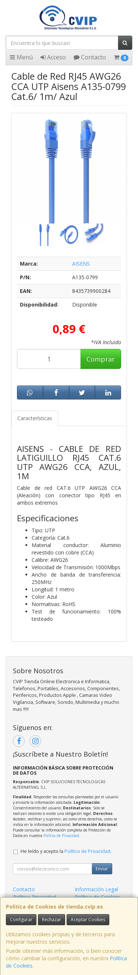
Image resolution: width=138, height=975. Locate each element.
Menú (21, 57)
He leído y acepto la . (66, 851)
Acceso (53, 57)
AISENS (81, 263)
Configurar (21, 919)
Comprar (100, 359)
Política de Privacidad (61, 835)
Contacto (90, 57)
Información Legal (96, 889)
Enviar (102, 868)
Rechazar (51, 919)
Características (34, 418)
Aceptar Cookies (88, 919)
